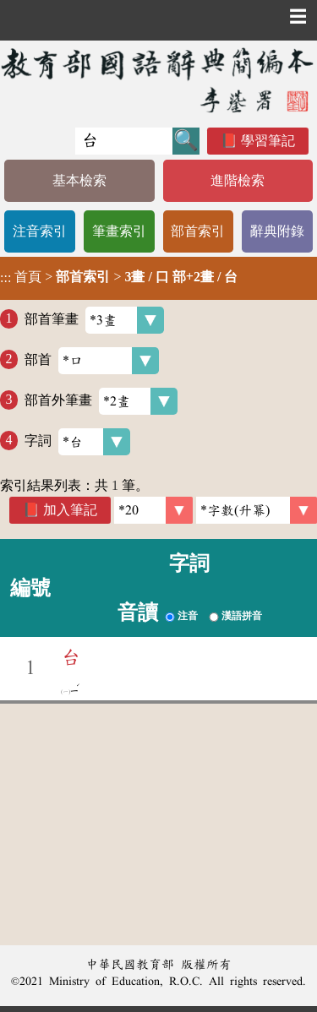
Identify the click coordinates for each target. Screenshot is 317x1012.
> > (119, 277)
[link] (256, 510)
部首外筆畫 (101, 401)
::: (5, 278)
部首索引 (198, 231)
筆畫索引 (119, 231)
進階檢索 (237, 180)
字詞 (77, 441)
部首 (92, 360)
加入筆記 (70, 510)
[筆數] (153, 510)
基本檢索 (79, 180)
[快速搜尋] (123, 141)
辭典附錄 (277, 231)
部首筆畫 (94, 320)
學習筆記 (268, 140)
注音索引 (40, 231)
